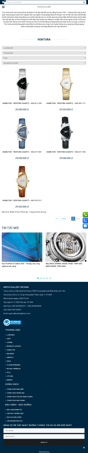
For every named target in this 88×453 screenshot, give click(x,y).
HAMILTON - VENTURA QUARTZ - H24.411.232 (22, 103)
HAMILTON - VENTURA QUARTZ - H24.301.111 (66, 103)
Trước (64, 219)
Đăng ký (44, 442)
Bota (47, 452)
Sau (78, 219)
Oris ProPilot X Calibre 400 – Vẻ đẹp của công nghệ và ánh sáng (21, 265)
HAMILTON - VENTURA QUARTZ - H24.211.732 (66, 152)
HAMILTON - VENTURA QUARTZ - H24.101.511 (22, 200)
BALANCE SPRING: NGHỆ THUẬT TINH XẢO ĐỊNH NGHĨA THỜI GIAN (64, 265)
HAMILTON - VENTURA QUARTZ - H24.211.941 (22, 152)
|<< (57, 219)
